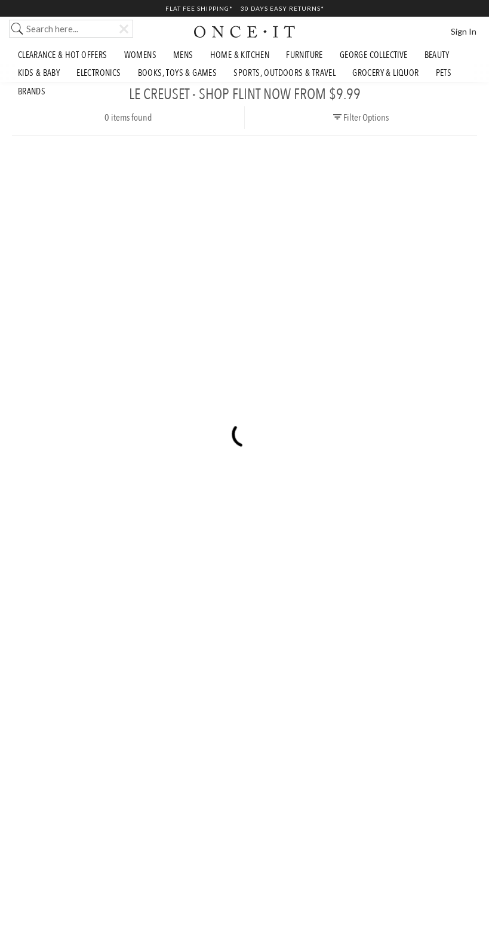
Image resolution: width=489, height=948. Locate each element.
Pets (444, 73)
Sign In (463, 31)
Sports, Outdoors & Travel (284, 73)
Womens (140, 55)
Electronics (98, 73)
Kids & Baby (39, 73)
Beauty (437, 55)
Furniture (304, 55)
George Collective (374, 55)
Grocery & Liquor (385, 73)
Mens (183, 55)
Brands (31, 91)
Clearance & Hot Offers (62, 55)
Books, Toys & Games (177, 73)
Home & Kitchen (240, 55)
